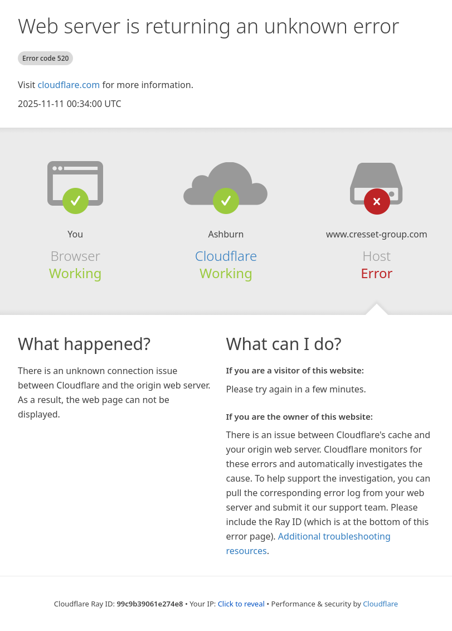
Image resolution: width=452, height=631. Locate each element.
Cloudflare (226, 255)
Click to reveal (241, 604)
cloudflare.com (68, 85)
